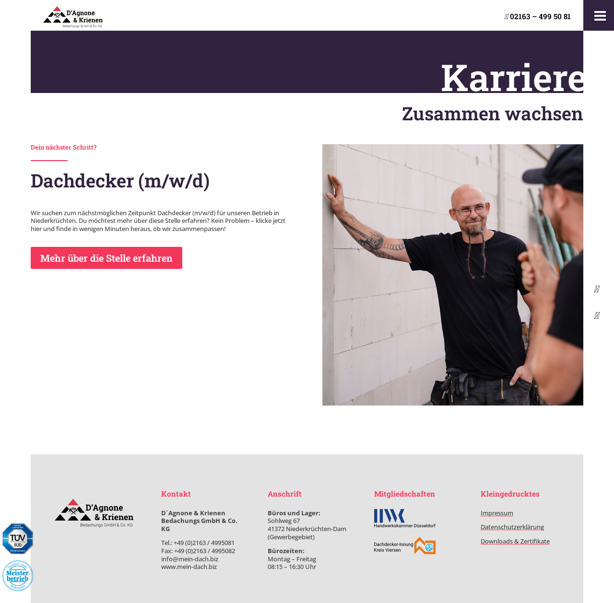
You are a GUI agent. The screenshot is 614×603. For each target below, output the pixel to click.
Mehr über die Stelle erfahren (106, 258)
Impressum (497, 513)
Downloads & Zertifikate (515, 541)
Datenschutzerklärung (512, 526)
